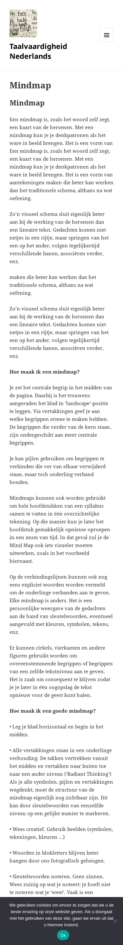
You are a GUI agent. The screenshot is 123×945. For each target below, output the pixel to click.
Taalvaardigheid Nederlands (38, 51)
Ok (63, 935)
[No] (115, 921)
